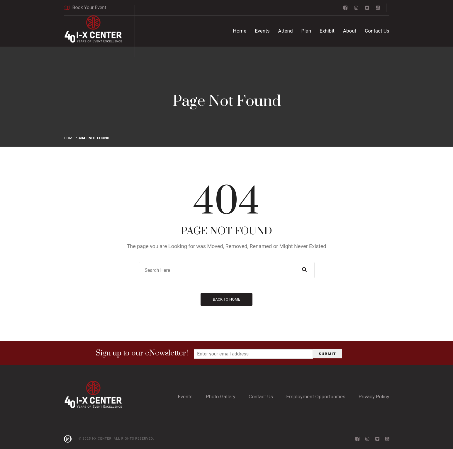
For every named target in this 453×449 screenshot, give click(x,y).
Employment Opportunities (315, 396)
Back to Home (226, 299)
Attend (285, 31)
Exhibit (327, 31)
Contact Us (377, 31)
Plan (306, 31)
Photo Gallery (220, 396)
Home (240, 31)
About (349, 31)
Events (262, 31)
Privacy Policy (374, 396)
